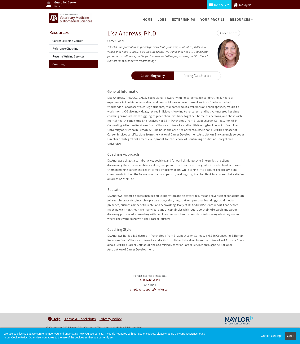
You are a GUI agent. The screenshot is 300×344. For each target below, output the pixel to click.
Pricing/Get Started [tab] (197, 75)
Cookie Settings (271, 335)
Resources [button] (240, 19)
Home (147, 19)
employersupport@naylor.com (150, 289)
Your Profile (213, 19)
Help (54, 318)
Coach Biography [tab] (153, 75)
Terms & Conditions (80, 318)
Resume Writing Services (68, 56)
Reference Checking (65, 48)
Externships (183, 19)
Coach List (227, 33)
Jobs (162, 19)
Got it (290, 335)
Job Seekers (219, 4)
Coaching (58, 64)
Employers (242, 4)
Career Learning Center (67, 41)
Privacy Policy (110, 318)
